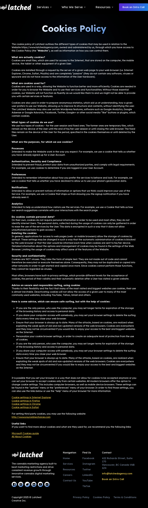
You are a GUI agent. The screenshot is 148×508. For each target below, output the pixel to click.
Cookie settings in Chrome (26, 404)
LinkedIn (87, 475)
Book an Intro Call (134, 7)
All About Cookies (21, 436)
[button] (44, 7)
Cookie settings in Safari (25, 407)
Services (68, 463)
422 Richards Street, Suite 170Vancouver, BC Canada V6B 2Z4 (118, 463)
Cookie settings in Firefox (26, 400)
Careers (67, 475)
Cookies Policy (101, 497)
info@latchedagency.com (117, 473)
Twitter (86, 469)
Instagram (88, 463)
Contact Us (69, 480)
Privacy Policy (81, 497)
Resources (69, 469)
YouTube (87, 480)
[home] (16, 7)
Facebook (88, 458)
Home (66, 458)
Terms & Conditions (124, 497)
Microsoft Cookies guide (25, 433)
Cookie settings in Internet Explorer (31, 397)
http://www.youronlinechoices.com (31, 417)
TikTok (86, 486)
